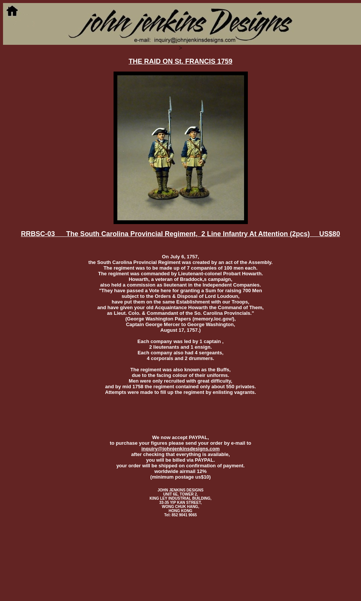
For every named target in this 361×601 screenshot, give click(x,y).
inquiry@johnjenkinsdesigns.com (180, 449)
